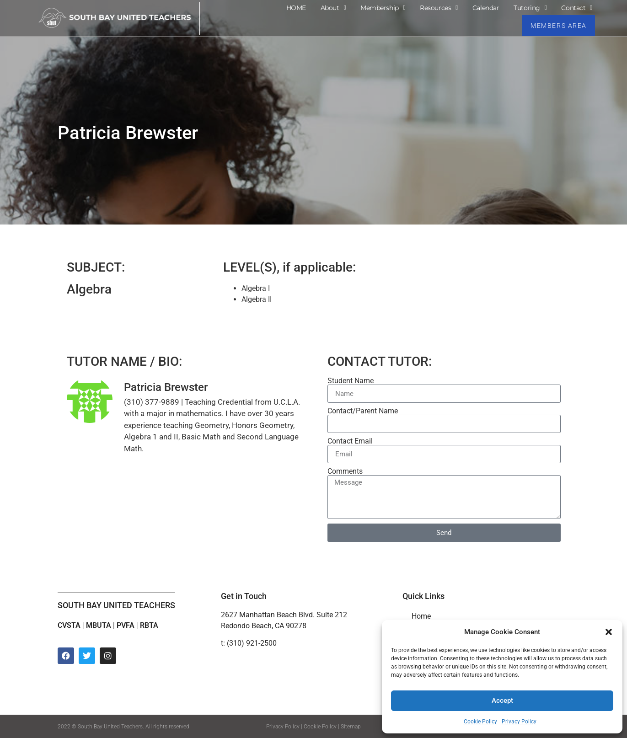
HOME (296, 7)
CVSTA (69, 625)
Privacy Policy (519, 721)
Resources (439, 7)
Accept (502, 701)
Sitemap (351, 726)
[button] (608, 631)
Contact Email (350, 441)
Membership (382, 7)
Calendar (485, 7)
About (333, 7)
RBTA (149, 625)
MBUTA (98, 625)
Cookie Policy (480, 721)
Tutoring (530, 7)
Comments (345, 471)
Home (421, 616)
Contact (576, 7)
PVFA (125, 625)
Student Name (350, 381)
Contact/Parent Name (362, 411)
